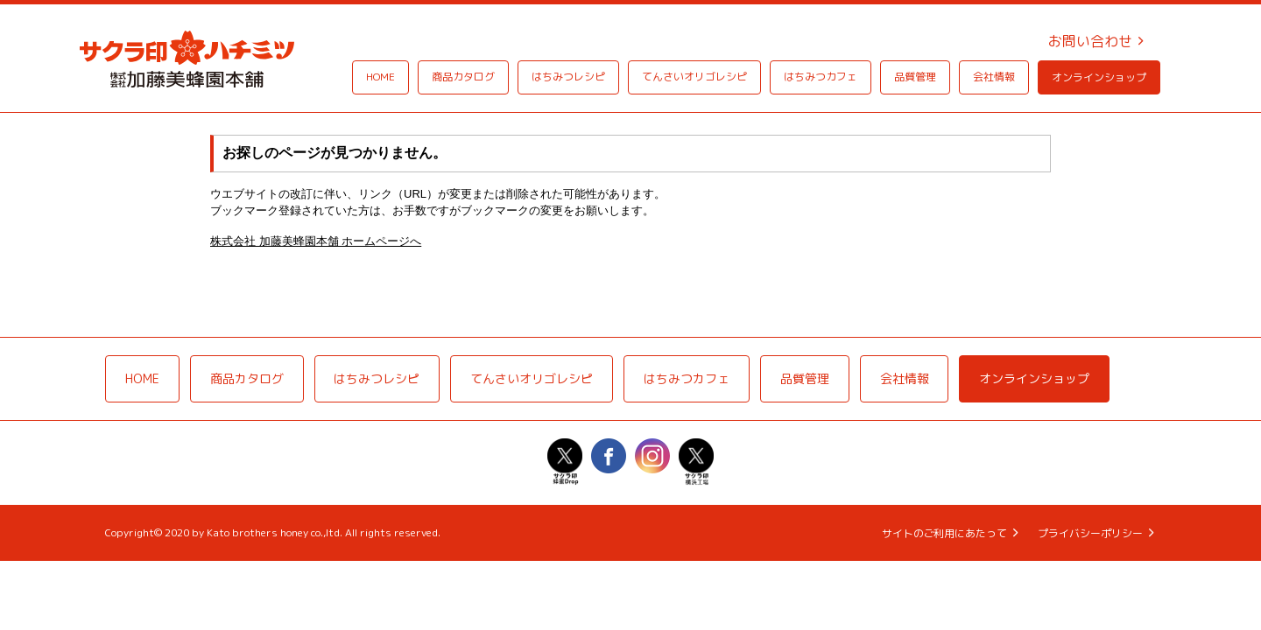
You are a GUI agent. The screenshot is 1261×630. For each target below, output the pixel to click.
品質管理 (915, 76)
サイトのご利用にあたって (944, 535)
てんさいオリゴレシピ (694, 76)
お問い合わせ (1090, 41)
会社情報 (994, 76)
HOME (380, 76)
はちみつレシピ (568, 76)
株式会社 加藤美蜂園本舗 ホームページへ (315, 241)
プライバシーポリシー (1090, 535)
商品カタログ (463, 76)
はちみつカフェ (820, 76)
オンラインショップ (1099, 77)
